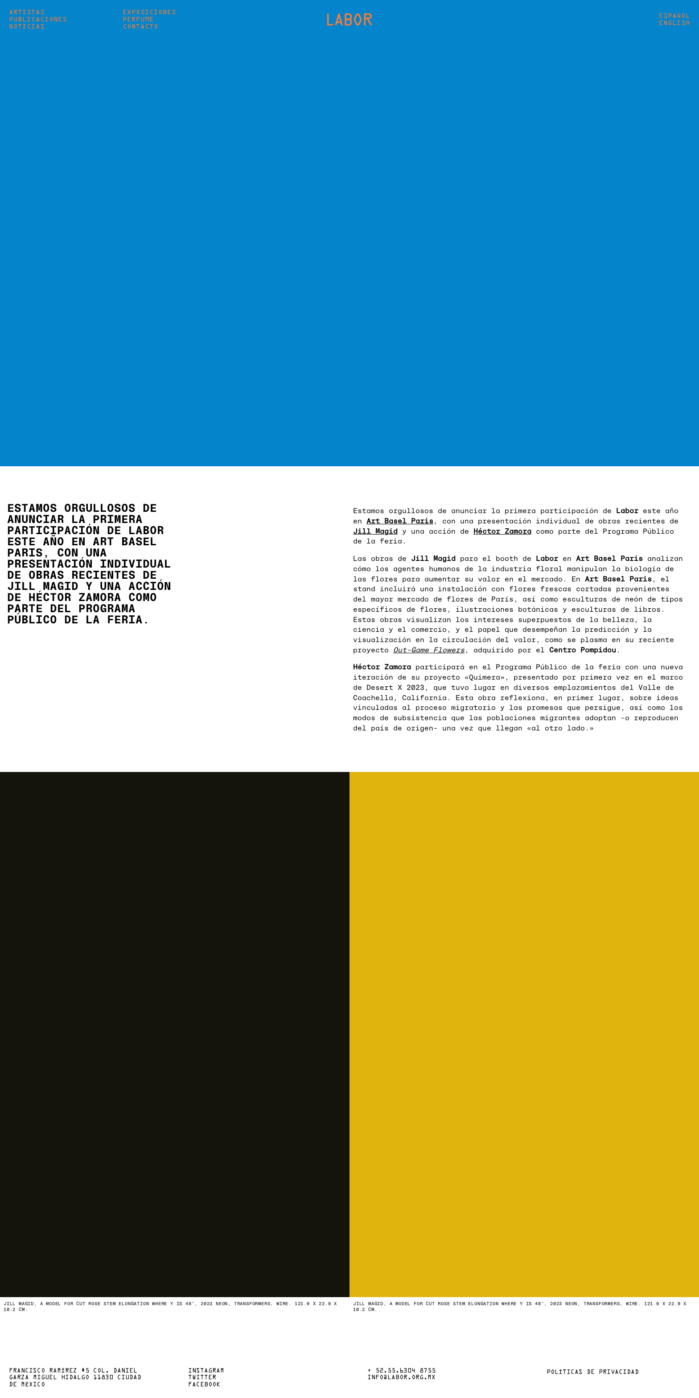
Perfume (138, 20)
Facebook (204, 1385)
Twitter (202, 1378)
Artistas (27, 12)
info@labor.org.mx (401, 1378)
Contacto (140, 27)
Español (674, 16)
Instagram (206, 1371)
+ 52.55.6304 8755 (401, 1371)
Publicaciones (38, 20)
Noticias (27, 27)
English (674, 23)
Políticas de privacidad (593, 1372)
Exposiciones (149, 12)
